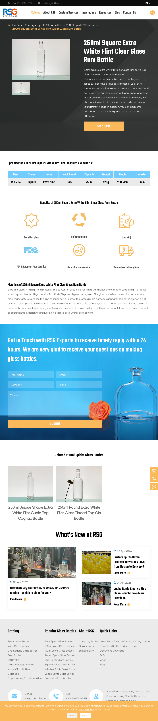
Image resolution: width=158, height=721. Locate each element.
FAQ (102, 655)
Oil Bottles (13, 659)
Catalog (35, 12)
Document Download (112, 650)
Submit (55, 423)
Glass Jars (13, 673)
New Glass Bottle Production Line (118, 646)
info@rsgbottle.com (50, 3)
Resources (105, 12)
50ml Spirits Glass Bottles (59, 641)
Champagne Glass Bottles (22, 650)
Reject (72, 715)
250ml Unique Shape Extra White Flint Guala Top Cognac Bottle (30, 513)
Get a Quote (103, 126)
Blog (117, 12)
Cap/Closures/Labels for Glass (25, 678)
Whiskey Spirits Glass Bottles (60, 669)
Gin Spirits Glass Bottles (58, 678)
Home (16, 25)
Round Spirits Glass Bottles (60, 655)
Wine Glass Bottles (18, 646)
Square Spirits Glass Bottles (60, 664)
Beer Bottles (14, 655)
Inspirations (89, 12)
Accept (85, 715)
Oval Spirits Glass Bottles (59, 659)
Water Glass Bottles (19, 669)
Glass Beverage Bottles (21, 664)
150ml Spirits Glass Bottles (59, 650)
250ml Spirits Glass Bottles (82, 25)
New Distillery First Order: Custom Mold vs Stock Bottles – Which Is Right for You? (39, 590)
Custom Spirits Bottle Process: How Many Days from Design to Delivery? (129, 562)
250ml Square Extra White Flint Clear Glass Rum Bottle (46, 28)
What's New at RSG (79, 535)
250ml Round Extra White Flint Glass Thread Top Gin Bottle (79, 513)
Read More (18, 599)
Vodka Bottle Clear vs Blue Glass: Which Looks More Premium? (130, 593)
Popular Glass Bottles (60, 631)
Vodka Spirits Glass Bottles (59, 673)
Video (103, 659)
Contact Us (129, 12)
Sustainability (86, 650)
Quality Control (87, 646)
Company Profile (88, 641)
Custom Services (69, 12)
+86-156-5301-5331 (20, 3)
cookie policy (86, 709)
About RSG (49, 12)
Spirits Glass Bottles (50, 25)
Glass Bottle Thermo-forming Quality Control (125, 641)
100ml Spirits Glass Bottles (59, 646)
